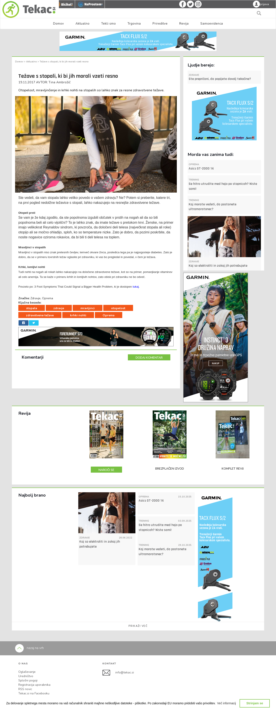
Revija (184, 23)
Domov (58, 23)
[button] (226, 703)
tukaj (136, 286)
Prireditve (160, 23)
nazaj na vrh (29, 648)
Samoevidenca (211, 23)
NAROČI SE (106, 470)
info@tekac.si (124, 672)
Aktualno (82, 23)
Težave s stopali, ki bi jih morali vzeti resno (64, 61)
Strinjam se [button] (254, 703)
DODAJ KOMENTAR (149, 358)
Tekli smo (108, 23)
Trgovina (134, 23)
